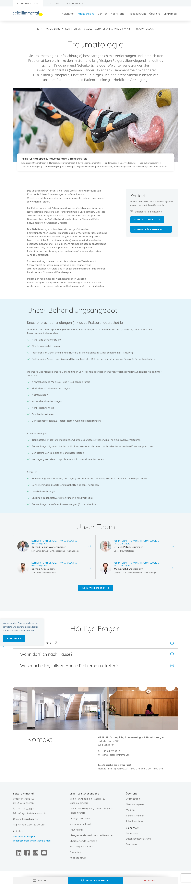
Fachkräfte (117, 13)
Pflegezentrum (137, 13)
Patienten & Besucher (28, 3)
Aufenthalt (68, 13)
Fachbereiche (86, 13)
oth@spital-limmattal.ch (148, 212)
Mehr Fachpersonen (93, 588)
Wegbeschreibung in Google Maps (32, 841)
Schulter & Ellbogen (30, 166)
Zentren (103, 13)
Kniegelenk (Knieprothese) (33, 163)
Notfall (150, 880)
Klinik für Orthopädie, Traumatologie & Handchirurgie (98, 29)
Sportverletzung (128, 163)
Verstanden (14, 638)
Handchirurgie (110, 163)
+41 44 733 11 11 (26, 809)
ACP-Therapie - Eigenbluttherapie (78, 166)
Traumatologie (51, 166)
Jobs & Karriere (75, 3)
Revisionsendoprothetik (89, 163)
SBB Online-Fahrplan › (25, 836)
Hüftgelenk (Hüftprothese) (62, 163)
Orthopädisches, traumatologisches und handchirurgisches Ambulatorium (132, 166)
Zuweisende (53, 3)
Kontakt (43, 880)
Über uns (154, 13)
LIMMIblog (170, 13)
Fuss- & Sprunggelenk (149, 163)
